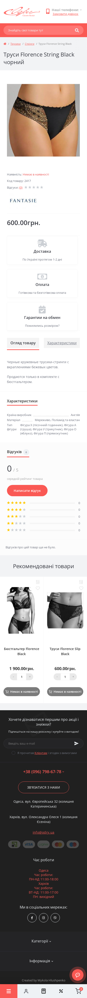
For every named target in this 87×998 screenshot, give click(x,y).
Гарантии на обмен (42, 317)
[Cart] (78, 991)
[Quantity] (21, 676)
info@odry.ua (44, 832)
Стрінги (29, 43)
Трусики (15, 43)
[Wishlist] (61, 991)
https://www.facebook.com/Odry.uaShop (32, 917)
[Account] (26, 991)
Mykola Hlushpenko (51, 980)
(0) (21, 187)
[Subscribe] (77, 743)
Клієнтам (41, 753)
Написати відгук (27, 490)
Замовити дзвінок (65, 14)
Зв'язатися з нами (43, 787)
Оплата (42, 284)
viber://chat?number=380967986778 (55, 917)
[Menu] (8, 991)
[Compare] (43, 991)
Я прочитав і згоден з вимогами (47, 753)
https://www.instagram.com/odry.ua (43, 917)
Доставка (42, 251)
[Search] (77, 30)
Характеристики (62, 342)
